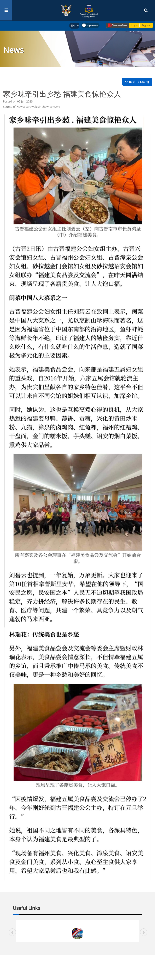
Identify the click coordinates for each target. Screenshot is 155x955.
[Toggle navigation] (6, 10)
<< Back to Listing (137, 82)
